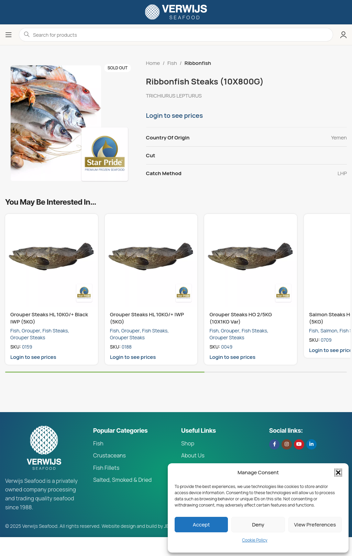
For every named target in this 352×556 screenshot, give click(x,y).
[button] (338, 472)
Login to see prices (174, 115)
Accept (201, 524)
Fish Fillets (106, 468)
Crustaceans (109, 455)
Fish (172, 63)
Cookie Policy (254, 540)
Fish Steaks (55, 330)
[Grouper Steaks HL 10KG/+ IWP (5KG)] (151, 260)
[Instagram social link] (287, 444)
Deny (258, 524)
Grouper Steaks (27, 337)
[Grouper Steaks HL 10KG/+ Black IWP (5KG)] (51, 260)
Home (153, 63)
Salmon (328, 330)
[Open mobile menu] (8, 35)
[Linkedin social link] (311, 444)
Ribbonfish (198, 63)
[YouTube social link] (299, 444)
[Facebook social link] (274, 444)
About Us (193, 455)
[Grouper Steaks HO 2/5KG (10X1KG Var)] (250, 260)
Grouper (31, 330)
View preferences (315, 524)
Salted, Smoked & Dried (122, 480)
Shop (187, 443)
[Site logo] (176, 11)
